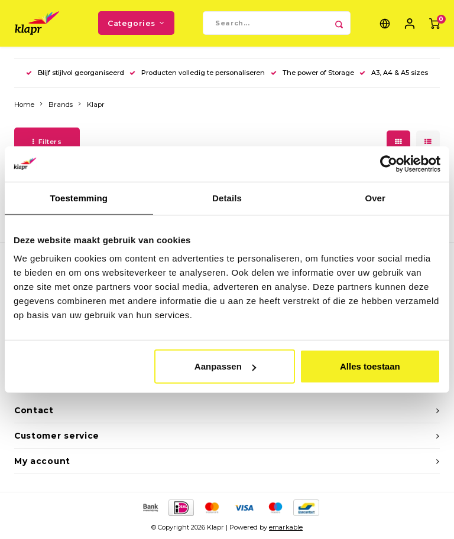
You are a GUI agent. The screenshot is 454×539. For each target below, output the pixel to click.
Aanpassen (225, 366)
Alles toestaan (370, 366)
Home (24, 105)
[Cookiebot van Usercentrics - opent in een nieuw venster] (388, 163)
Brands (60, 105)
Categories (136, 23)
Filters (47, 142)
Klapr (96, 105)
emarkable (286, 528)
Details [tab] (227, 197)
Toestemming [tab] (79, 197)
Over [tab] (375, 197)
